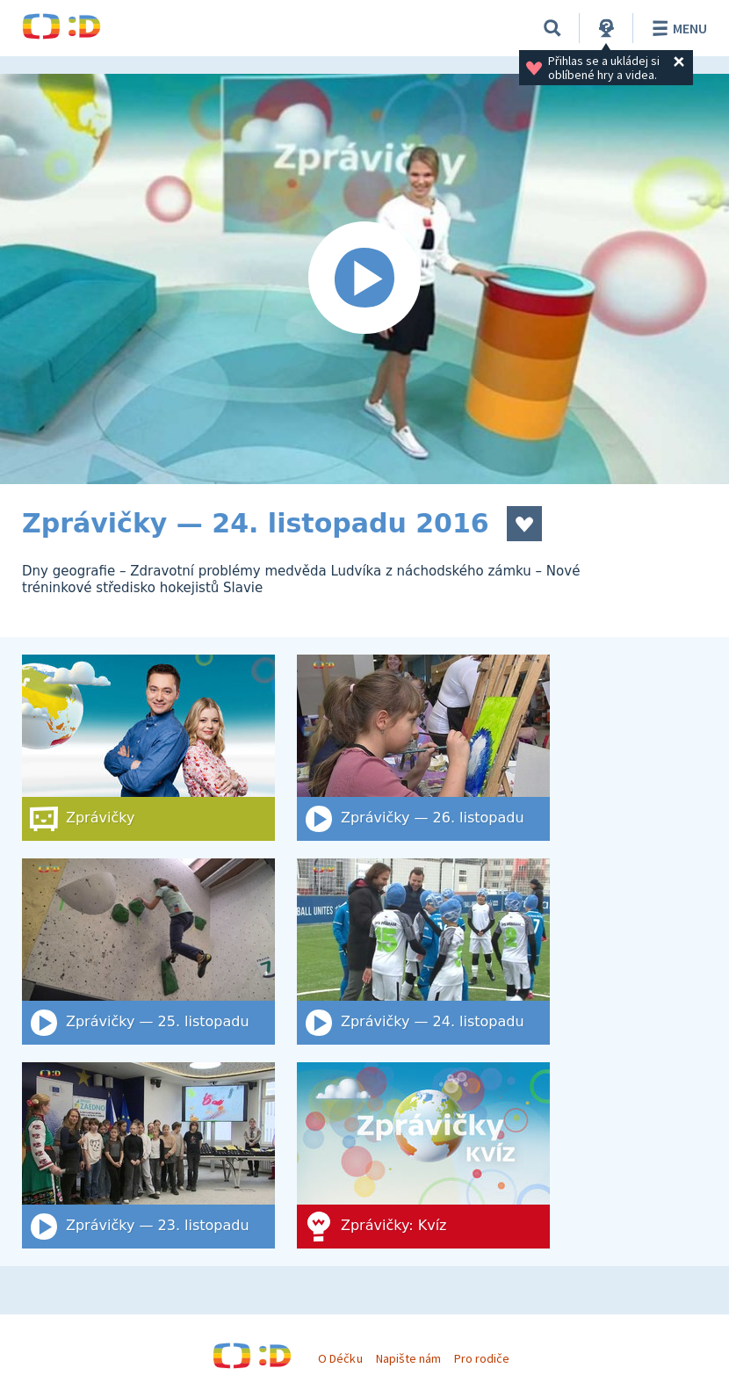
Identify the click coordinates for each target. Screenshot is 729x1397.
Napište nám (408, 1358)
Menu (676, 28)
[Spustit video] (364, 279)
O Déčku (340, 1358)
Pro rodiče (481, 1358)
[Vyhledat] (552, 28)
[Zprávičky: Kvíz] (423, 1155)
